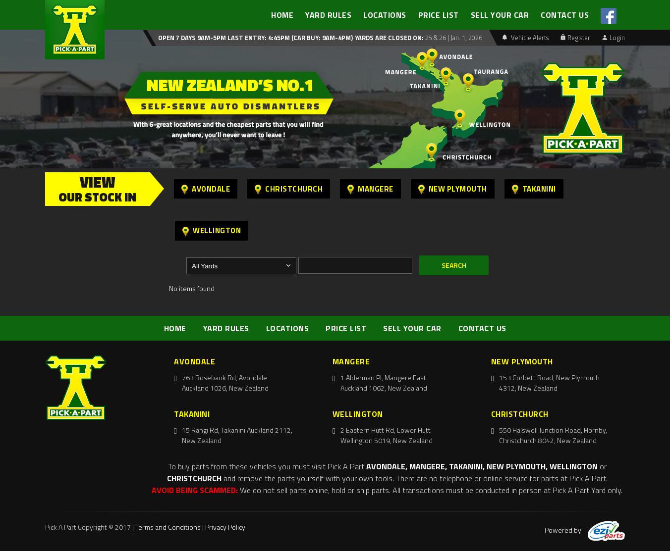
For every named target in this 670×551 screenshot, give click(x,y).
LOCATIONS (384, 15)
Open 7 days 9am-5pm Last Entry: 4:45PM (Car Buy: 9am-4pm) (255, 38)
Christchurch (289, 189)
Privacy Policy (225, 527)
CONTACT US (565, 15)
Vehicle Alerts (525, 38)
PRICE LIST (438, 15)
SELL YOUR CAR (500, 15)
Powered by (585, 530)
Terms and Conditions (168, 527)
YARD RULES (328, 15)
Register (575, 38)
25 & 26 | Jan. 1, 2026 (453, 38)
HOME (282, 15)
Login (613, 38)
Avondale (205, 189)
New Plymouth (452, 189)
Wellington (211, 230)
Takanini (534, 189)
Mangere (370, 189)
